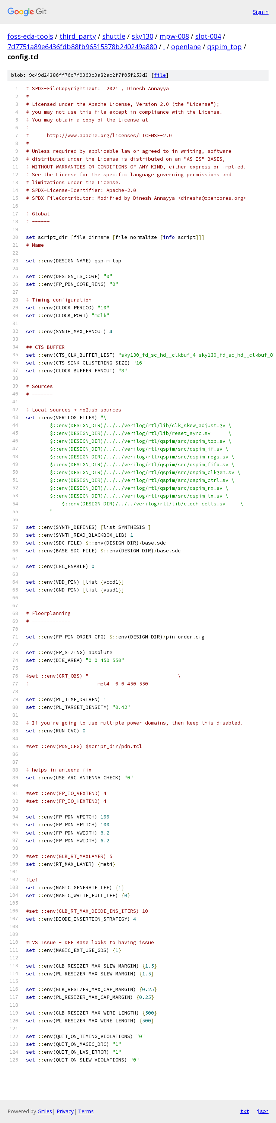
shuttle (113, 36)
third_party (78, 36)
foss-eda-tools (30, 36)
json (263, 1111)
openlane (186, 46)
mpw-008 (174, 36)
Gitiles (45, 1111)
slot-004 (208, 36)
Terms (86, 1111)
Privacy (65, 1111)
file (160, 75)
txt (244, 1111)
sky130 (142, 36)
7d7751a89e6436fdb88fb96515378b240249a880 (82, 46)
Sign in (261, 11)
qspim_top (224, 46)
